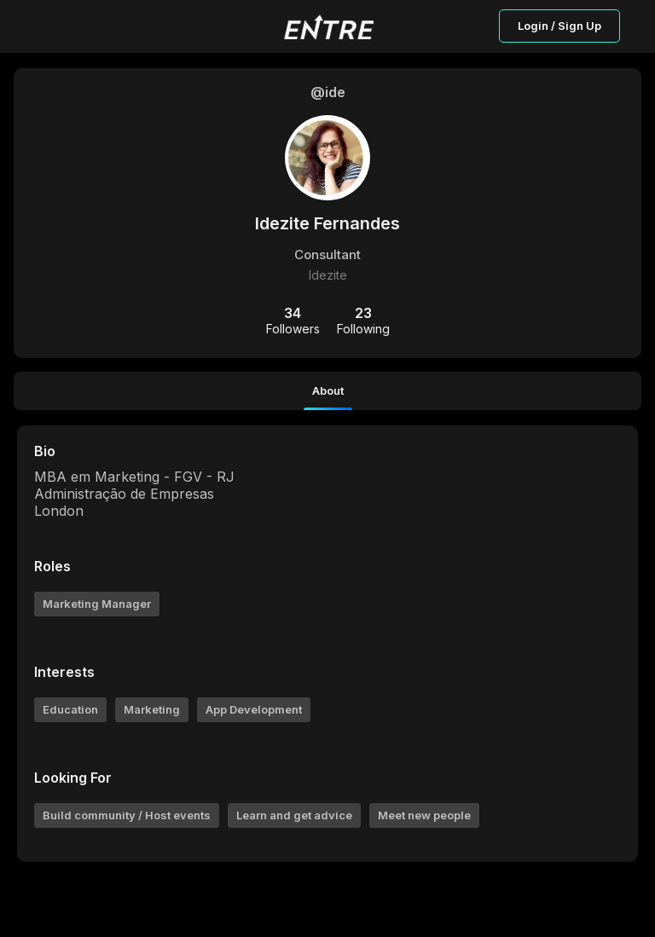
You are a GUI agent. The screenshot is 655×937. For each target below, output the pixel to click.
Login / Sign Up (559, 25)
